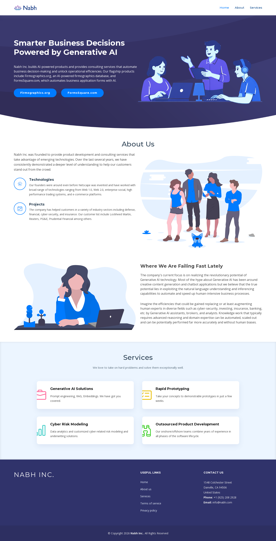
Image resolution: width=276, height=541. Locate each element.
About (239, 7)
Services (256, 7)
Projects (36, 204)
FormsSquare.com (82, 93)
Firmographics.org (35, 93)
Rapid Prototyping (172, 389)
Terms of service (150, 503)
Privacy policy (148, 510)
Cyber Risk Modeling (69, 424)
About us (145, 489)
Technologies (41, 180)
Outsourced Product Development (187, 424)
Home (224, 7)
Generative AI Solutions (71, 389)
